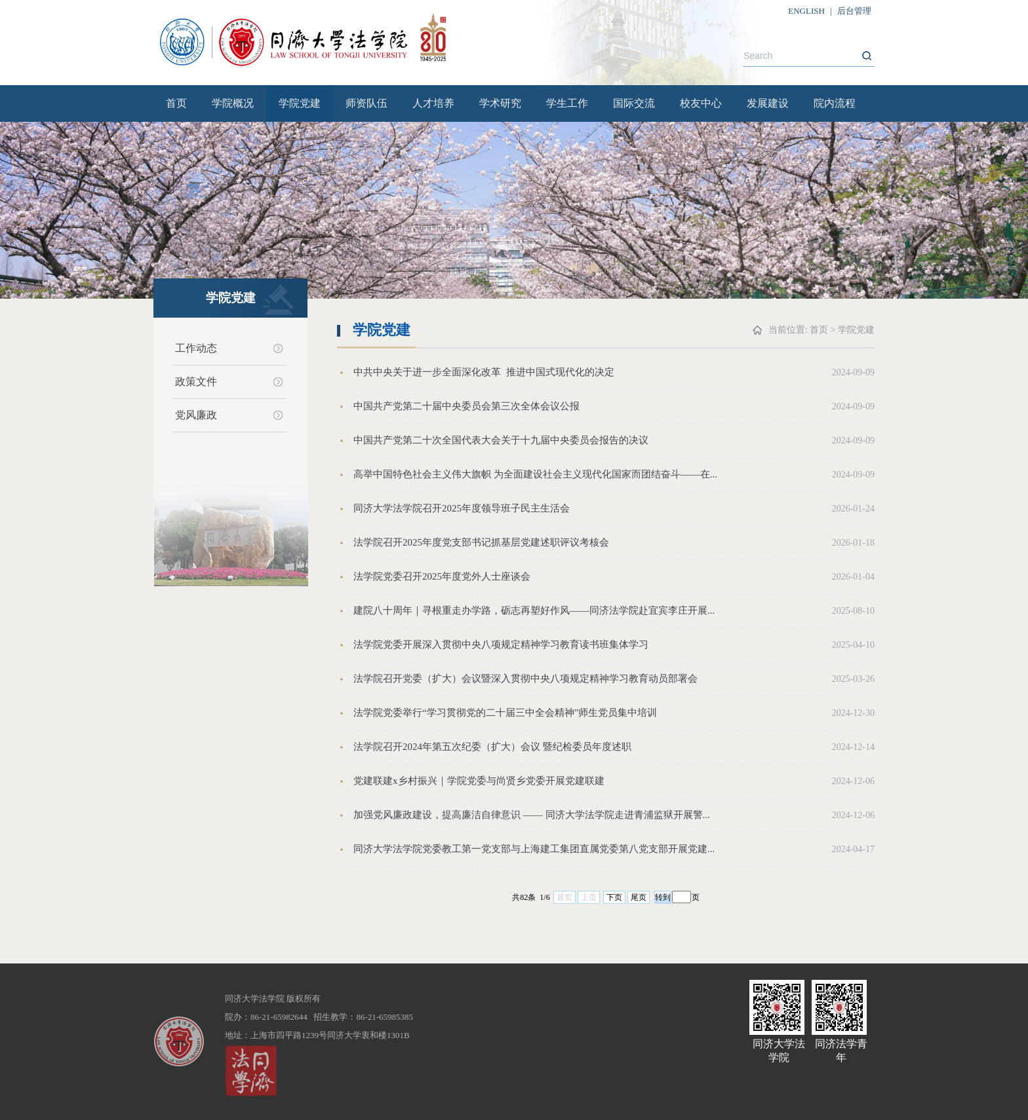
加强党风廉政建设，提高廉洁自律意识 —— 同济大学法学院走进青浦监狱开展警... (531, 815)
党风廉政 (196, 414)
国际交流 (634, 103)
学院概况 (233, 103)
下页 (614, 897)
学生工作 (567, 103)
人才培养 (433, 103)
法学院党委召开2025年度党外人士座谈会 (441, 576)
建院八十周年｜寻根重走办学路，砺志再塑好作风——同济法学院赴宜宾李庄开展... (534, 610)
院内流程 (835, 103)
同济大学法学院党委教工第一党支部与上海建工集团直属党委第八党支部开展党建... (534, 849)
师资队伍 (366, 103)
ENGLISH (806, 11)
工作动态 (196, 348)
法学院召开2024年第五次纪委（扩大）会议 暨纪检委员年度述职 (492, 746)
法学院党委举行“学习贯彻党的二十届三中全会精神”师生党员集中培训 (505, 712)
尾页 (638, 897)
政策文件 (196, 381)
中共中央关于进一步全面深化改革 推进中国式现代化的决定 (483, 372)
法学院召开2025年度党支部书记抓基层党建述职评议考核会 (481, 542)
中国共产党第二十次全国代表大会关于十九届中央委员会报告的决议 (500, 440)
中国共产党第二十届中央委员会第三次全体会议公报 (466, 406)
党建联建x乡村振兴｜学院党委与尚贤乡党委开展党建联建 (478, 780)
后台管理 (854, 11)
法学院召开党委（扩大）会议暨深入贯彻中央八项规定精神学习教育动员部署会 (525, 678)
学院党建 (300, 103)
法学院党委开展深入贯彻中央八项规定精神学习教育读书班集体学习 (500, 644)
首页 (176, 103)
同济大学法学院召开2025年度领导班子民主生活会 (461, 508)
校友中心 (701, 103)
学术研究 (500, 103)
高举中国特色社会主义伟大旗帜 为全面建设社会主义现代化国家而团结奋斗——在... (535, 474)
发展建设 (768, 103)
